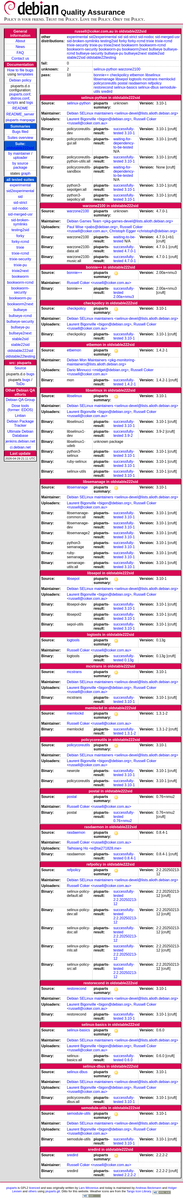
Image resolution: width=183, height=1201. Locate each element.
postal (123, 83)
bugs (30, 374)
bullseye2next (20, 333)
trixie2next (20, 271)
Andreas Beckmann (148, 1188)
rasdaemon (138, 83)
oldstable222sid (20, 148)
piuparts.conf (19, 94)
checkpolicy (119, 75)
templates (25, 74)
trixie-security (20, 259)
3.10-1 (129, 133)
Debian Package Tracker (20, 423)
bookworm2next (20, 304)
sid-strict (20, 203)
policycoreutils (105, 83)
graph (25, 173)
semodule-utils (78, 1113)
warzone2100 (129, 69)
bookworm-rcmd (20, 282)
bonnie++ (101, 75)
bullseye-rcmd (20, 316)
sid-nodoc (20, 208)
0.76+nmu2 (122, 821)
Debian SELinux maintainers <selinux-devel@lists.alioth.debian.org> (122, 113)
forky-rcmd (20, 242)
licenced (34, 1188)
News (20, 47)
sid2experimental (20, 191)
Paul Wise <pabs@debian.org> (92, 227)
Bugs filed (20, 132)
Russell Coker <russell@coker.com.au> (105, 229)
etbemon (137, 75)
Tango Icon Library (139, 1191)
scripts (13, 102)
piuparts (11, 1188)
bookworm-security (20, 290)
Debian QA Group (20, 400)
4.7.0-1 (130, 251)
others (32, 1191)
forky (20, 236)
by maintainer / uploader (20, 156)
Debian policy (20, 80)
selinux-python (105, 69)
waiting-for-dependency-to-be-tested (124, 143)
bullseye (20, 310)
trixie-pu (20, 265)
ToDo (20, 384)
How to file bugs (20, 70)
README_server (20, 114)
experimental (20, 185)
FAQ (20, 53)
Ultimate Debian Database (20, 433)
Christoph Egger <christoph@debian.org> (143, 231)
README (20, 108)
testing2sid (20, 230)
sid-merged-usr (20, 214)
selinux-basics (125, 87)
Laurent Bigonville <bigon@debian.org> (99, 119)
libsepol (121, 79)
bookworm (20, 276)
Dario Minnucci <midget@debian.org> (98, 370)
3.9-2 (128, 436)
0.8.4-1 (130, 858)
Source (20, 368)
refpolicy (155, 83)
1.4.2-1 (130, 384)
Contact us (20, 58)
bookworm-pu (20, 298)
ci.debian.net (20, 447)
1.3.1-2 (130, 733)
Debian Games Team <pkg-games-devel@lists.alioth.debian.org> (120, 221)
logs (29, 102)
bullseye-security (20, 321)
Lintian (20, 416)
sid (20, 197)
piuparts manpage (20, 120)
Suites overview (20, 138)
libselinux (152, 75)
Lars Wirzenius (89, 1188)
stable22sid (20, 345)
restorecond (103, 87)
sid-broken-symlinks (20, 222)
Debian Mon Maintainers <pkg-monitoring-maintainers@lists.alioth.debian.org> (101, 362)
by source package (20, 165)
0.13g (129, 660)
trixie (20, 247)
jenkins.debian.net (20, 441)
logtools (135, 79)
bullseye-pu (20, 327)
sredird (107, 91)
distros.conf (19, 98)
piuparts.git (52, 1191)
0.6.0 (128, 1060)
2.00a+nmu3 (123, 297)
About (20, 41)
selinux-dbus (148, 87)
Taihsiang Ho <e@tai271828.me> (94, 848)
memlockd (166, 79)
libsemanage (104, 79)
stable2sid (20, 339)
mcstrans (150, 79)
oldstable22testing (20, 356)
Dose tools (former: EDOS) (20, 408)
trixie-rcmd (20, 253)
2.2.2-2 (130, 1175)
